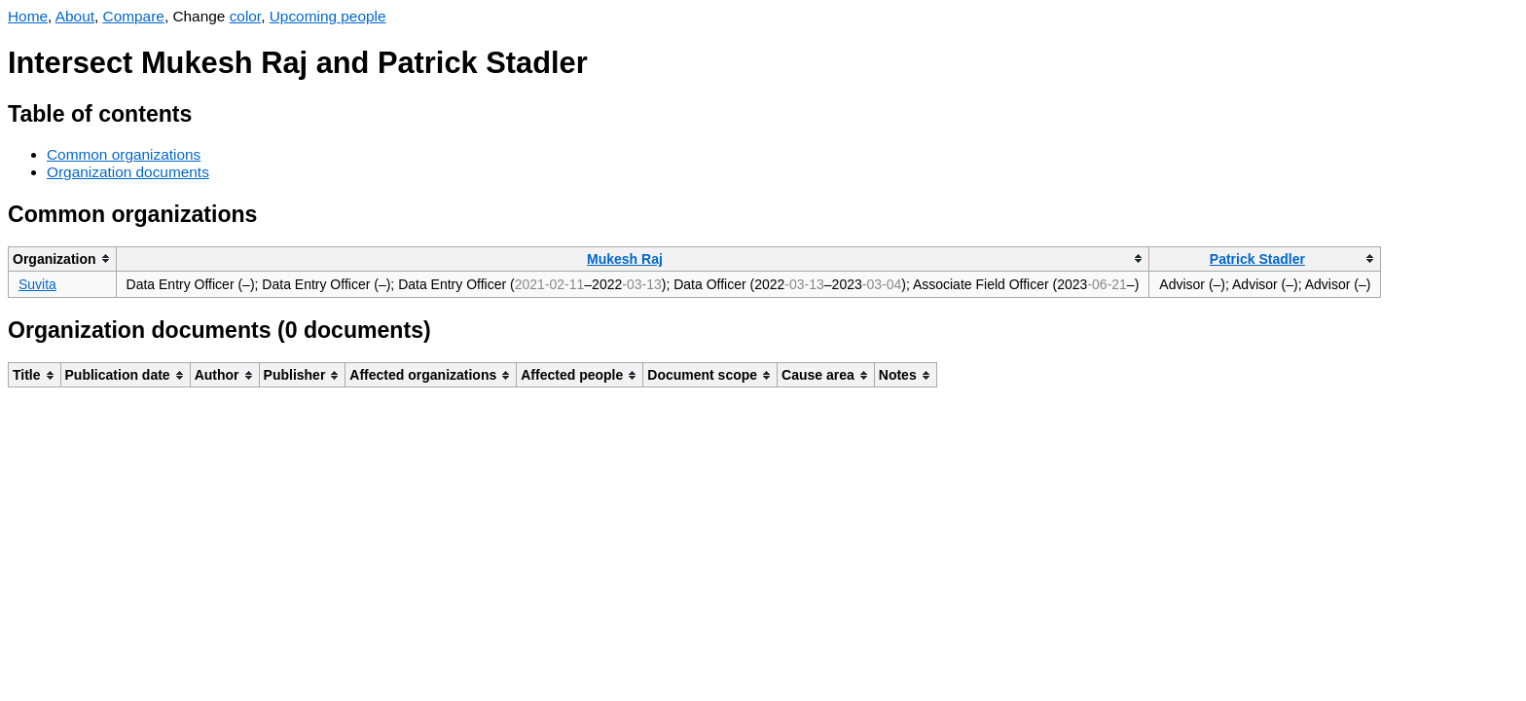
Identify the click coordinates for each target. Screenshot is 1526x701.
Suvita (37, 284)
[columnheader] (63, 258)
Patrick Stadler (1257, 259)
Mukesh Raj (625, 259)
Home (28, 16)
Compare (133, 16)
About (74, 16)
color (246, 16)
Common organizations (123, 154)
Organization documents (128, 172)
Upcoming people (328, 16)
